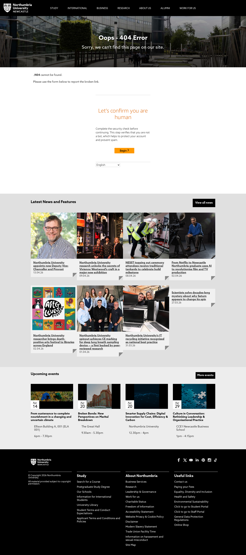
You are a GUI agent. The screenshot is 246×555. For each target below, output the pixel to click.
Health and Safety (184, 496)
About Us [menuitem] (145, 8)
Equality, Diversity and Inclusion (193, 491)
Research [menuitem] (124, 8)
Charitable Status (136, 502)
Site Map (131, 545)
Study (81, 476)
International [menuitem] (77, 8)
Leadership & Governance (141, 491)
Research (131, 486)
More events (205, 375)
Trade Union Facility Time (141, 531)
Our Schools (84, 491)
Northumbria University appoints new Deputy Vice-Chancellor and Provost (51, 265)
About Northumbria (142, 476)
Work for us (132, 496)
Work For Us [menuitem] (188, 8)
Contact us (180, 482)
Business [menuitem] (102, 8)
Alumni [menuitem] (165, 8)
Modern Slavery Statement (141, 526)
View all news (204, 203)
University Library (87, 505)
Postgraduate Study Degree (93, 486)
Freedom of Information (140, 506)
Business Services (136, 482)
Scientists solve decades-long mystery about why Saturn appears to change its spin (191, 296)
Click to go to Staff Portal (189, 511)
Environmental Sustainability (191, 502)
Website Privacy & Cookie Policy (145, 516)
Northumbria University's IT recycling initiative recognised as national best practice (145, 338)
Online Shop (181, 525)
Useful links (183, 476)
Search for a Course (88, 482)
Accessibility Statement (140, 511)
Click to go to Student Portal (191, 506)
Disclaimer (132, 521)
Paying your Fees (184, 486)
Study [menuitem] (54, 8)
